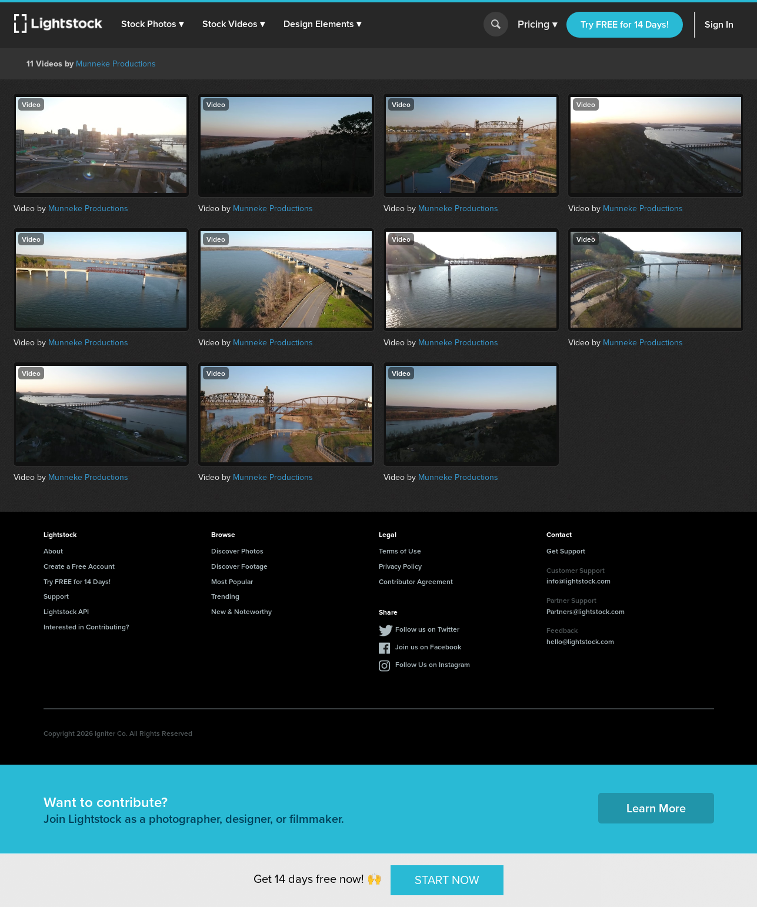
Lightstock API (66, 611)
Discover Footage (239, 566)
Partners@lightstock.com (585, 611)
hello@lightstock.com (580, 641)
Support (56, 596)
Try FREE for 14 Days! (625, 24)
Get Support (565, 551)
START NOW (447, 879)
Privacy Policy (400, 566)
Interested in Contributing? (86, 627)
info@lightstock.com (578, 581)
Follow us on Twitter (427, 629)
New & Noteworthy (241, 611)
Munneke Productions (116, 63)
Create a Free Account (79, 566)
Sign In (719, 24)
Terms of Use (400, 551)
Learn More (656, 807)
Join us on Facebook (428, 647)
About (53, 551)
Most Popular (232, 581)
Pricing (537, 25)
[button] (152, 24)
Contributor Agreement (416, 581)
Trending (225, 596)
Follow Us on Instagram (432, 664)
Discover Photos (237, 551)
